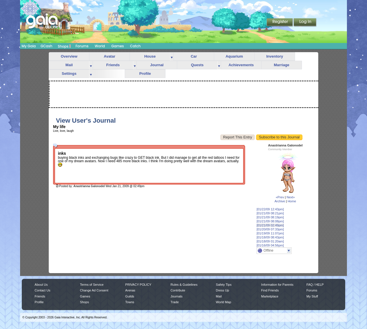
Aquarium (234, 56)
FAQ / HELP (315, 284)
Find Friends (270, 290)
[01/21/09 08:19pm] (270, 217)
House (150, 56)
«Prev (280, 197)
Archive (279, 201)
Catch (135, 46)
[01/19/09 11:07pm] (270, 233)
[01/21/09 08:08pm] (270, 221)
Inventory (274, 56)
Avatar (109, 56)
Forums (81, 46)
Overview (69, 56)
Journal (157, 65)
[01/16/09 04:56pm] (270, 245)
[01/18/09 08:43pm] (270, 237)
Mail (69, 65)
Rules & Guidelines (184, 284)
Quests (197, 65)
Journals (177, 296)
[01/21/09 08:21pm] (270, 213)
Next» (290, 197)
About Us (41, 284)
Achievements (241, 65)
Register (280, 22)
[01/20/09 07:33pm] (270, 229)
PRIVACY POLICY (138, 284)
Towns (129, 302)
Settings (69, 73)
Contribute (178, 290)
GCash (46, 46)
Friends (113, 65)
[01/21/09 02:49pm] (270, 225)
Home (292, 201)
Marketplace (269, 296)
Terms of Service (92, 284)
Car (194, 56)
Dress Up (222, 290)
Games (117, 46)
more (171, 56)
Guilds (129, 296)
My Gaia (29, 46)
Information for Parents (277, 284)
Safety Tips (224, 284)
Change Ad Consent (94, 290)
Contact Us (42, 290)
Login (305, 22)
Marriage (281, 65)
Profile (145, 73)
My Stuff (312, 296)
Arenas (130, 290)
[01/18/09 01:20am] (270, 241)
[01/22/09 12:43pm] (270, 209)
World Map (223, 302)
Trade (175, 302)
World (100, 46)
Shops (64, 46)
